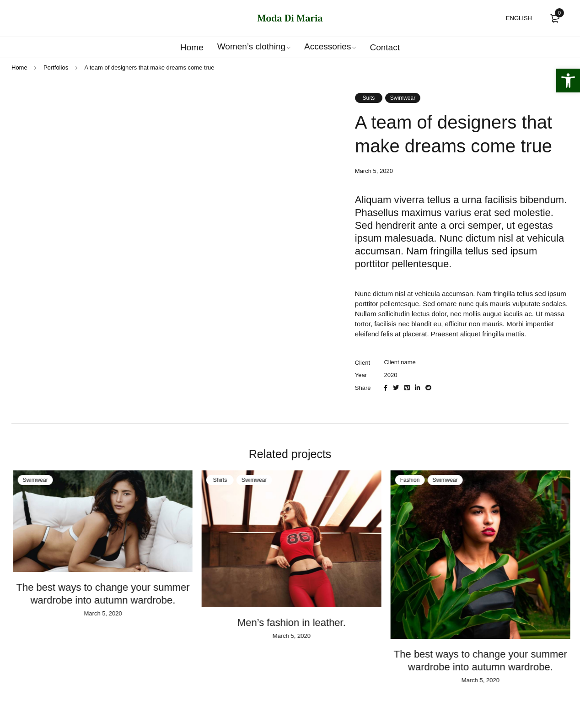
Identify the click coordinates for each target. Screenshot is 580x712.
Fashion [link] (418, 480)
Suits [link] (368, 98)
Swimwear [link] (402, 98)
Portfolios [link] (55, 67)
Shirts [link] (228, 480)
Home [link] (19, 67)
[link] (568, 80)
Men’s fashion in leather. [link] (300, 622)
